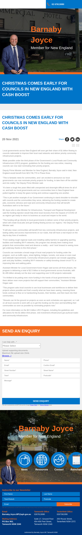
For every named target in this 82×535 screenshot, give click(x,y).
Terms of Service (44, 405)
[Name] (21, 360)
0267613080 (39, 514)
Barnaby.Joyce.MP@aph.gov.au (16, 514)
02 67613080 (58, 4)
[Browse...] (6, 356)
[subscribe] (68, 504)
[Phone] (60, 360)
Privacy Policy (33, 405)
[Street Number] (21, 370)
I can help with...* (9, 342)
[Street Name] (60, 370)
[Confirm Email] (60, 365)
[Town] (21, 376)
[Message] (41, 388)
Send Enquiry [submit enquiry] (41, 401)
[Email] (21, 365)
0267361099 (62, 514)
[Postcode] (60, 376)
